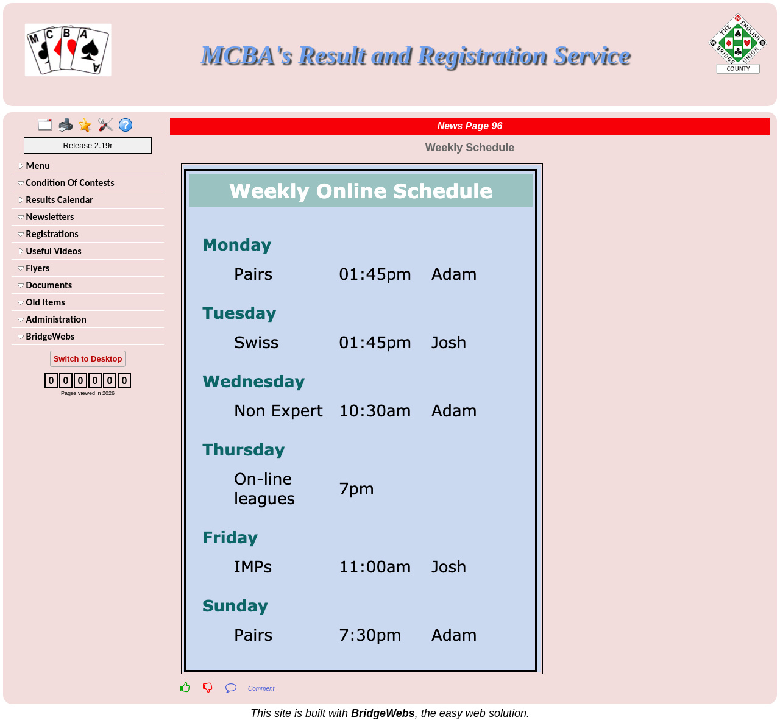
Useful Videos (50, 251)
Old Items (41, 302)
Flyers (33, 268)
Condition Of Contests (66, 182)
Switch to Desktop (88, 358)
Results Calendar (55, 199)
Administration (52, 319)
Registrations (48, 234)
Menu (34, 165)
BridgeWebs (46, 336)
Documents (45, 285)
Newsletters (46, 217)
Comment (261, 688)
